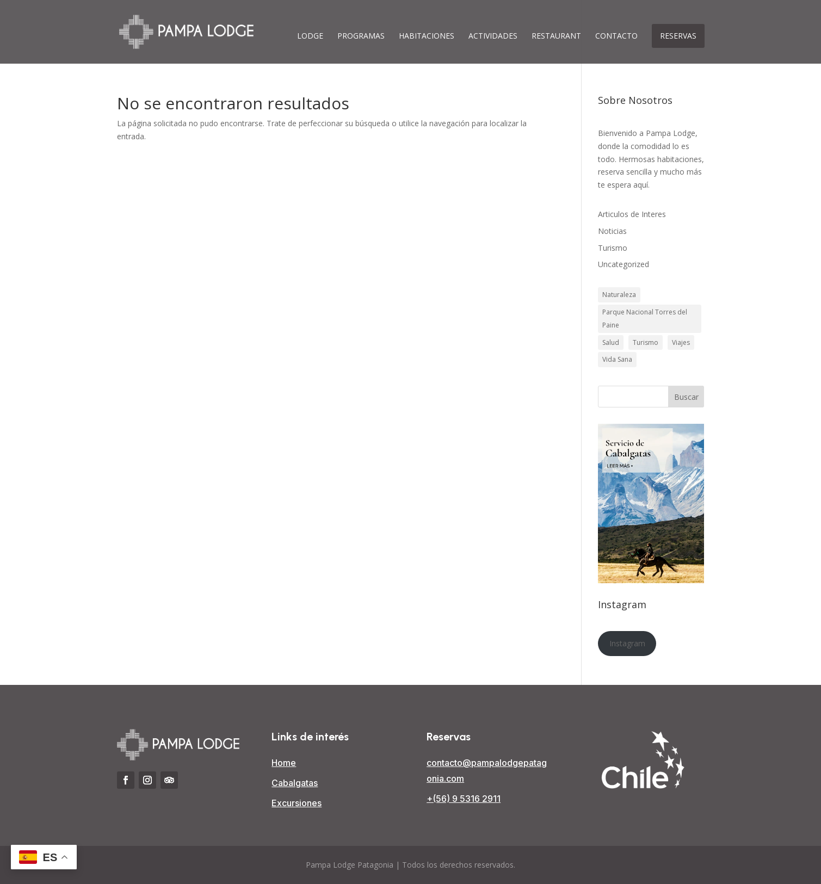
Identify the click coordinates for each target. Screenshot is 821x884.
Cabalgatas (294, 782)
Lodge (310, 36)
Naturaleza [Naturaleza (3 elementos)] (619, 294)
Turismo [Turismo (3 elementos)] (645, 342)
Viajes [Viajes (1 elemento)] (681, 342)
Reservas (678, 35)
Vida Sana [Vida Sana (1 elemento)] (617, 359)
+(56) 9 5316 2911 (464, 798)
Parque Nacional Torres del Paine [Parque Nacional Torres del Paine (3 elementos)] (644, 318)
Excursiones (296, 803)
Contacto (616, 36)
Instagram (627, 643)
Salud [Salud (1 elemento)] (610, 342)
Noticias (612, 231)
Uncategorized (623, 264)
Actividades (492, 36)
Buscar (686, 397)
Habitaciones (426, 36)
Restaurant (556, 36)
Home (283, 762)
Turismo (612, 248)
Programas (361, 36)
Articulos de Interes (632, 214)
